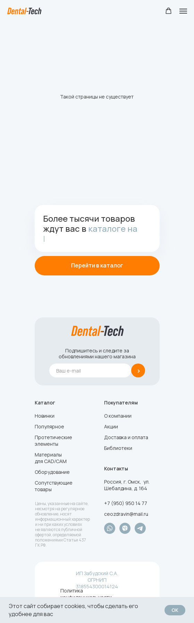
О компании (118, 415)
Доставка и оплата (126, 437)
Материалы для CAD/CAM (51, 457)
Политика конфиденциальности (86, 593)
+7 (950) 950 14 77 (125, 503)
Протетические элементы (53, 440)
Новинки (44, 415)
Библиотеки (118, 448)
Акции (111, 426)
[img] (97, 331)
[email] (90, 370)
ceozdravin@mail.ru (126, 514)
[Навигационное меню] (183, 11)
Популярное (49, 426)
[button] (168, 11)
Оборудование (52, 472)
